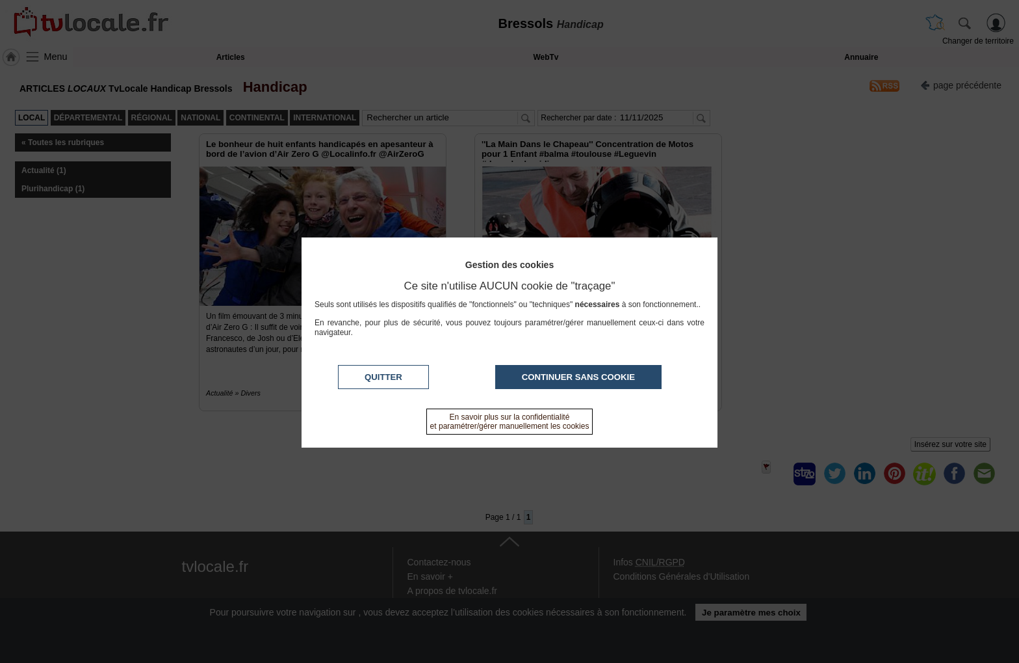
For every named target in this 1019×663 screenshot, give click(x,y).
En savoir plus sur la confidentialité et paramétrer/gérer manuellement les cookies (509, 422)
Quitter (383, 377)
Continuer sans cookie (578, 377)
